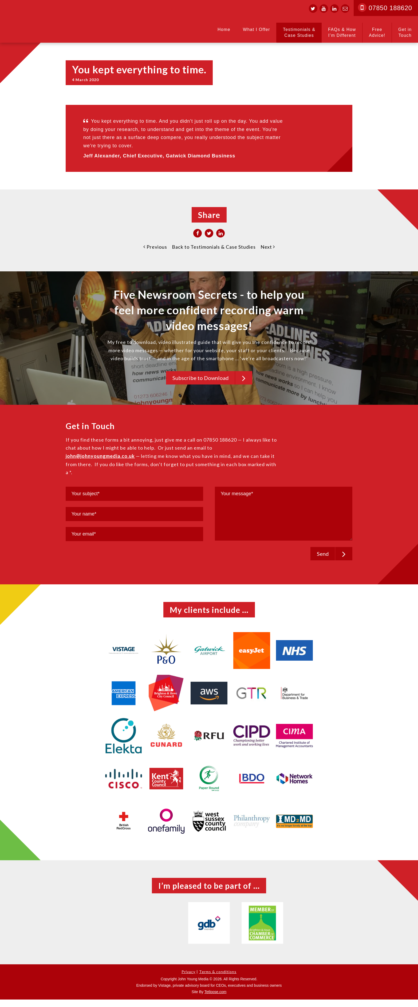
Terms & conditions (217, 979)
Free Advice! (377, 32)
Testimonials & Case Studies (299, 32)
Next (268, 247)
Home (224, 29)
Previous (155, 247)
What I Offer (256, 29)
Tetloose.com (215, 999)
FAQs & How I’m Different (342, 32)
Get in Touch (405, 32)
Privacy (188, 979)
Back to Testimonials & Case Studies (214, 247)
